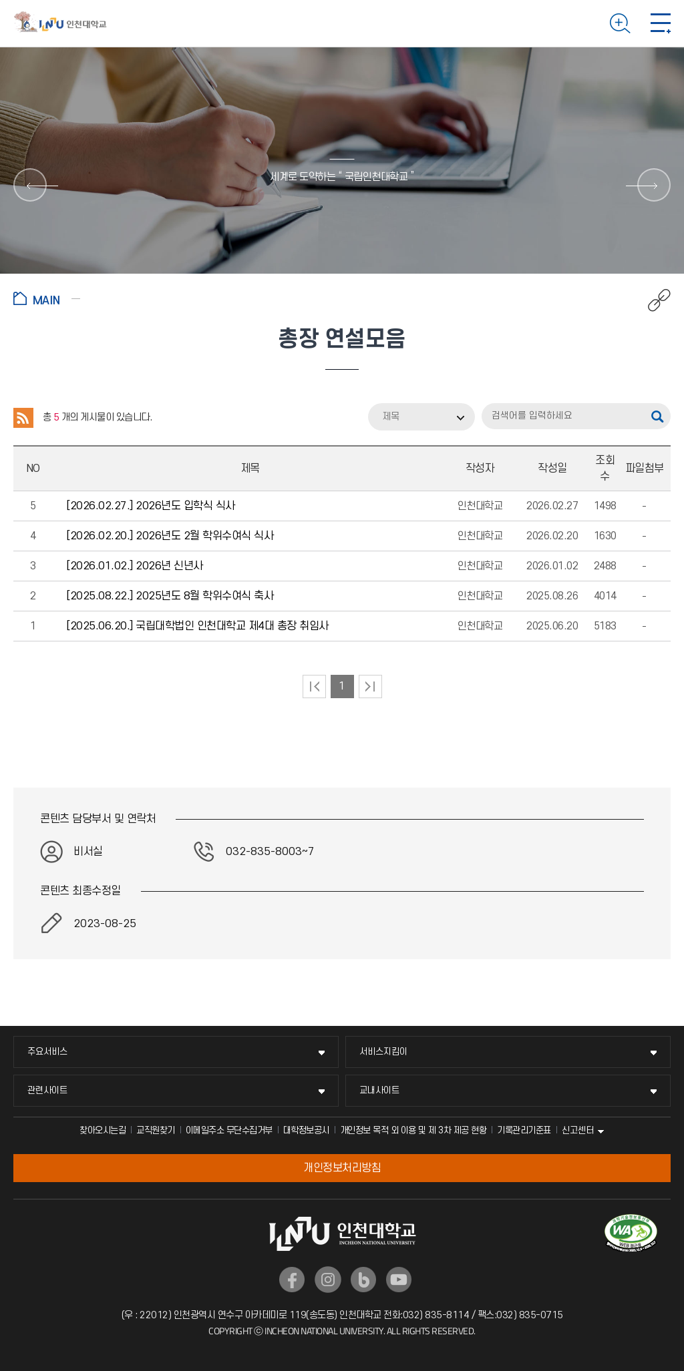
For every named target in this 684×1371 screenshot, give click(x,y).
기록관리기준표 (524, 1130)
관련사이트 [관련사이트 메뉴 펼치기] (47, 1090)
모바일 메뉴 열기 (661, 23)
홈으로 (46, 298)
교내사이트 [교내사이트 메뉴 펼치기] (379, 1090)
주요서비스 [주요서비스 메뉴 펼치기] (47, 1052)
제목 (390, 417)
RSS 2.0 (23, 418)
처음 (314, 686)
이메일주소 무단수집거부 (229, 1130)
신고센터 (578, 1130)
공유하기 (652, 300)
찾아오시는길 (102, 1130)
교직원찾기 (155, 1130)
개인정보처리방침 (342, 1168)
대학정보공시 (306, 1130)
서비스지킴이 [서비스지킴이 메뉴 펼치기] (383, 1052)
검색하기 (620, 23)
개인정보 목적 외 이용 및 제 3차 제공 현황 (413, 1130)
